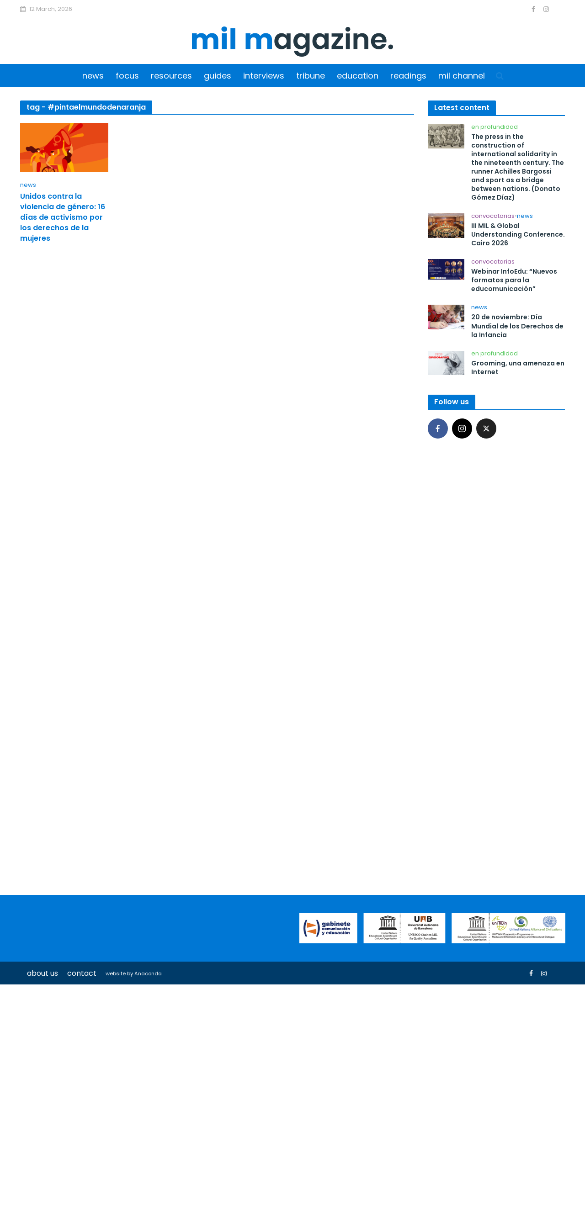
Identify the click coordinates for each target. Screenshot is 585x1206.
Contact (81, 973)
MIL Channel (461, 75)
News (93, 75)
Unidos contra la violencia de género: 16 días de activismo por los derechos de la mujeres (62, 217)
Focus (127, 75)
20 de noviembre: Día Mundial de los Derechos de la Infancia (517, 326)
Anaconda (148, 973)
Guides (217, 75)
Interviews (263, 75)
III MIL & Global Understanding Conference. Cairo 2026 (518, 235)
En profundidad (494, 127)
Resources (171, 75)
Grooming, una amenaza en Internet (517, 367)
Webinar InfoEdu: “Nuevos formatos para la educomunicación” (514, 280)
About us (42, 973)
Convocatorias (493, 216)
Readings (408, 75)
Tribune (310, 75)
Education (357, 75)
